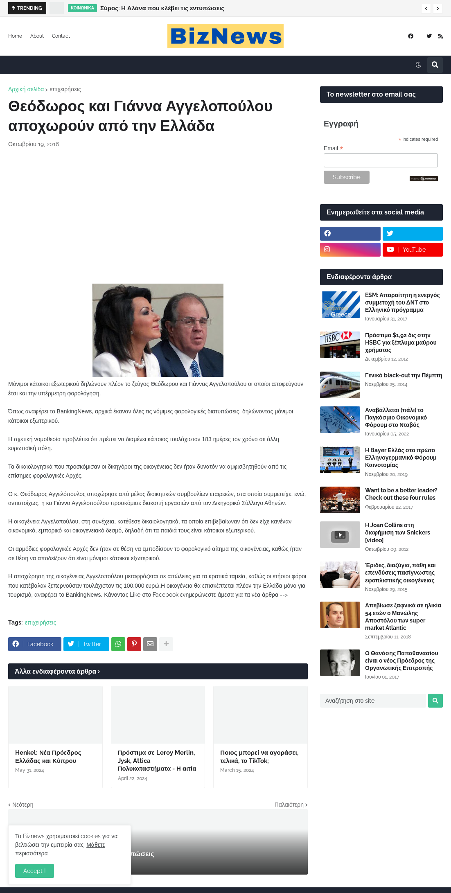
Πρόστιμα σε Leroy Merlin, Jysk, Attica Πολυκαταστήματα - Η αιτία (157, 760)
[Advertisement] (158, 216)
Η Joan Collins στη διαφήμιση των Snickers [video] (397, 532)
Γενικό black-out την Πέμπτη (403, 375)
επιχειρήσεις (65, 89)
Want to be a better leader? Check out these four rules (401, 494)
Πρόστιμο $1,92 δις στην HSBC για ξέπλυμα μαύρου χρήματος (401, 342)
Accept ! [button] (34, 871)
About (37, 36)
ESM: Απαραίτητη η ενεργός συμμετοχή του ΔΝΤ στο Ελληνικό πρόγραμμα (402, 302)
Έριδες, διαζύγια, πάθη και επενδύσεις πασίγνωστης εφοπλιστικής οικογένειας (400, 572)
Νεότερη (22, 804)
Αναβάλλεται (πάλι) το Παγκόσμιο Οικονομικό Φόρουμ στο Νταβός (396, 417)
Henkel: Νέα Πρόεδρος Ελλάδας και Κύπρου (48, 756)
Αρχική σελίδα (26, 89)
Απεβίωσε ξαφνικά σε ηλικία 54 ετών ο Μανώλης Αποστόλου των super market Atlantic (403, 616)
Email (333, 148)
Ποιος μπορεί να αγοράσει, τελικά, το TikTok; (259, 756)
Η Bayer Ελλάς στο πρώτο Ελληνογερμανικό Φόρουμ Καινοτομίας (401, 457)
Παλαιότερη (289, 804)
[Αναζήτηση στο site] (373, 701)
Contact (61, 36)
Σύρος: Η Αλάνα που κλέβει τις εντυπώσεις (162, 8)
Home (15, 36)
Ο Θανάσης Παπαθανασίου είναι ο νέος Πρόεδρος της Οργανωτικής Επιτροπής (401, 660)
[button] (426, 9)
